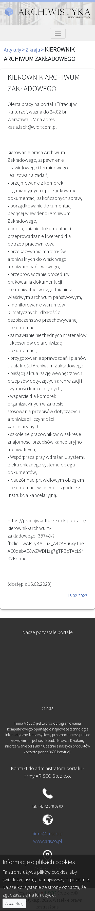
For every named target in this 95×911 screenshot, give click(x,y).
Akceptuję (14, 903)
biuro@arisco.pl (47, 833)
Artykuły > (15, 49)
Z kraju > (35, 49)
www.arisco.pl (47, 841)
